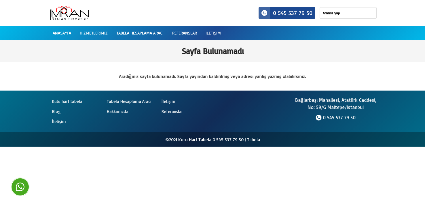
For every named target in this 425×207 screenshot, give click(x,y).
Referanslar (184, 33)
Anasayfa (62, 33)
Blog (55, 111)
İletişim (167, 101)
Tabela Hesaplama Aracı (140, 33)
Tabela (253, 139)
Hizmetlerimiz (94, 33)
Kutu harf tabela (66, 101)
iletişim (213, 33)
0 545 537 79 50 (285, 13)
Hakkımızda (117, 111)
